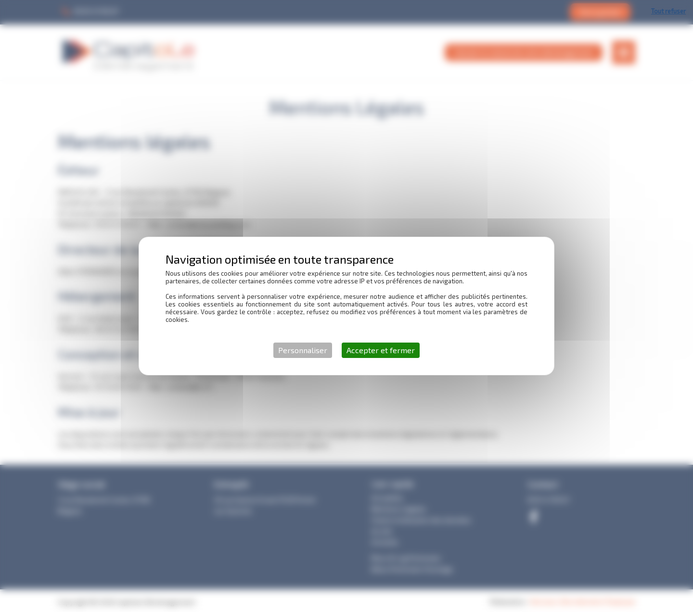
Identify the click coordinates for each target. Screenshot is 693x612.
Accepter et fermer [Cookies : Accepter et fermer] (380, 350)
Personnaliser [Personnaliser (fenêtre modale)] (302, 350)
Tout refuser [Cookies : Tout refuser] (668, 11)
